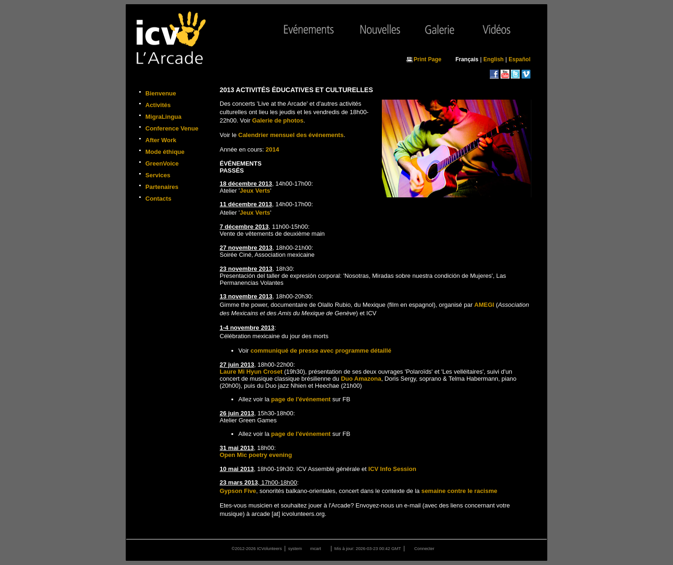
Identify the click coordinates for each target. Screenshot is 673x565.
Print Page (427, 59)
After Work (160, 140)
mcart (315, 548)
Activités (158, 105)
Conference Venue (171, 128)
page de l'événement (300, 399)
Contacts (158, 198)
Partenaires (162, 186)
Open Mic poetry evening (256, 454)
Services (158, 175)
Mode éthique (165, 151)
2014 (272, 149)
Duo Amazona (361, 378)
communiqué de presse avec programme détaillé (321, 350)
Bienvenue (160, 93)
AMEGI (484, 304)
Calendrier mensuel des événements (291, 134)
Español (519, 59)
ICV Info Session (392, 468)
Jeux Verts (255, 190)
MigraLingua (163, 116)
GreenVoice (162, 163)
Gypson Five (238, 490)
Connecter (424, 548)
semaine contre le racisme (459, 490)
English (493, 59)
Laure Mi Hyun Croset (251, 371)
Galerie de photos (277, 120)
